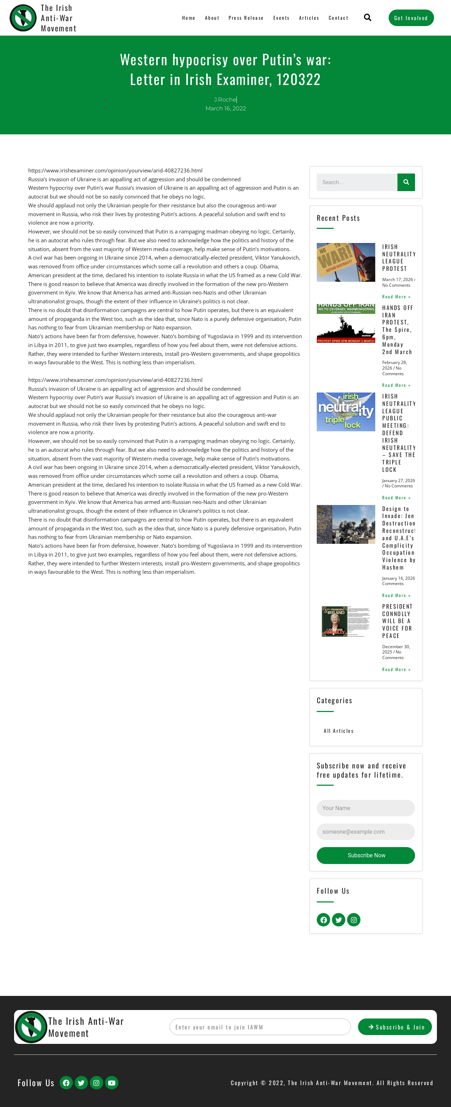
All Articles (339, 761)
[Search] (406, 182)
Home (190, 18)
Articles (309, 18)
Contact (339, 18)
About (212, 18)
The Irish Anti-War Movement (59, 17)
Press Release (246, 18)
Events (282, 18)
